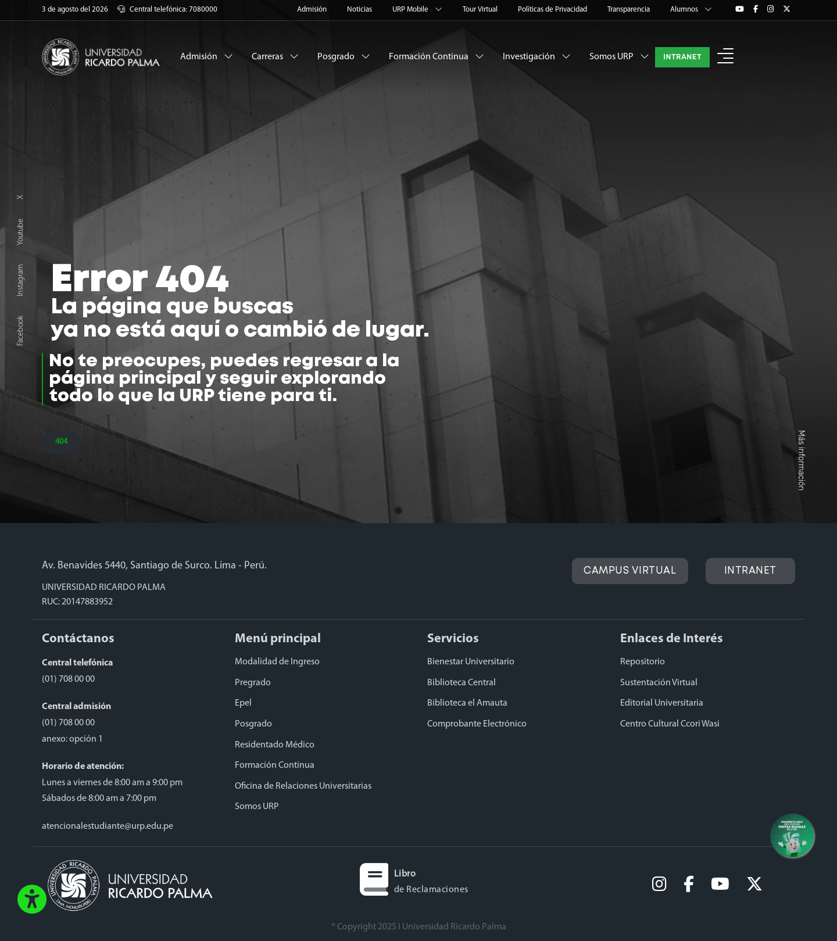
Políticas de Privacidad (553, 9)
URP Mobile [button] (418, 9)
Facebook (20, 331)
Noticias (360, 9)
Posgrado (343, 56)
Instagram (20, 280)
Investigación (537, 56)
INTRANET (682, 56)
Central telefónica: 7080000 (167, 9)
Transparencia (629, 9)
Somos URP (619, 56)
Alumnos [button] (691, 9)
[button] (725, 56)
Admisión (312, 9)
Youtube (20, 232)
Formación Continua (436, 56)
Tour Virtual (481, 9)
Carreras (275, 56)
